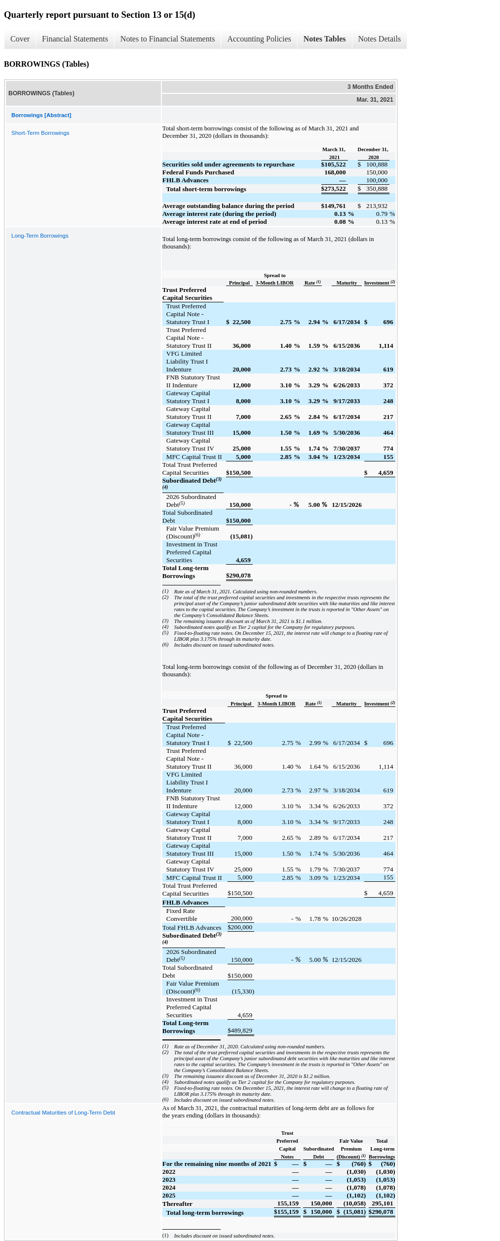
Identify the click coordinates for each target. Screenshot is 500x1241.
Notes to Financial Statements (167, 39)
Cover (20, 39)
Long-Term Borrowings (40, 236)
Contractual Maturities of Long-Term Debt (63, 1113)
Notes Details (379, 39)
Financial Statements (75, 39)
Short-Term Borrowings (40, 133)
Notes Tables (325, 39)
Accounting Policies (259, 39)
